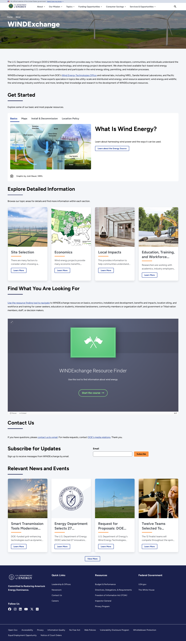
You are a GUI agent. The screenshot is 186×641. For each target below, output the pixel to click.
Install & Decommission (44, 118)
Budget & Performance (105, 584)
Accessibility (27, 630)
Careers (55, 601)
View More (92, 559)
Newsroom (56, 590)
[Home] (17, 7)
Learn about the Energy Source (112, 148)
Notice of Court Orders (51, 635)
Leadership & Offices (61, 584)
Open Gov (12, 630)
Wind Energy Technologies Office (79, 75)
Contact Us (57, 595)
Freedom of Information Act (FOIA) (111, 595)
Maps (24, 118)
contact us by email (48, 437)
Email (96, 448)
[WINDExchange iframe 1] (93, 367)
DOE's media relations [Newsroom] (99, 437)
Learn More (17, 270)
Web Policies (90, 630)
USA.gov (142, 584)
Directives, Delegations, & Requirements (113, 590)
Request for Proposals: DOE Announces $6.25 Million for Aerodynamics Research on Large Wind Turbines (113, 526)
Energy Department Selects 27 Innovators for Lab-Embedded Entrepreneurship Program (71, 526)
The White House (146, 590)
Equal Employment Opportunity (22, 635)
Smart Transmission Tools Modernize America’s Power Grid (27, 526)
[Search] (175, 6)
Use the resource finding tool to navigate (29, 302)
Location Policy (70, 118)
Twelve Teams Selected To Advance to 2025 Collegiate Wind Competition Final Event (156, 526)
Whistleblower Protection (144, 630)
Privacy (40, 630)
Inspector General (103, 601)
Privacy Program (102, 606)
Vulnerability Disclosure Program (114, 630)
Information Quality (56, 630)
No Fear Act (74, 630)
